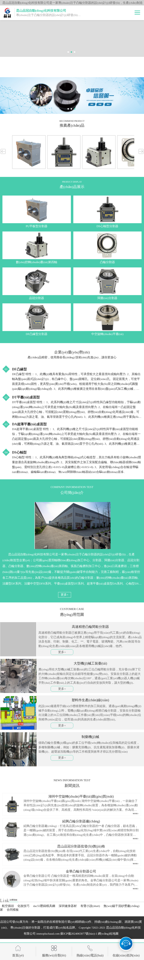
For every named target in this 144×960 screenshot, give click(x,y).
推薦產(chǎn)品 (72, 125)
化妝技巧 (23, 905)
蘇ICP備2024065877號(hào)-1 (78, 933)
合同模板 (13, 909)
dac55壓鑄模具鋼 (44, 905)
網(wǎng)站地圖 (108, 933)
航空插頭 (8, 905)
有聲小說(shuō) (90, 905)
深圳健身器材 (68, 905)
